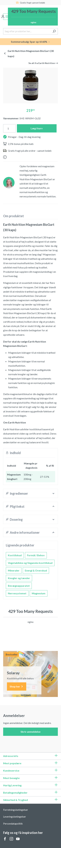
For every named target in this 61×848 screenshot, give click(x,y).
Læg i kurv (37, 128)
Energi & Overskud (36, 570)
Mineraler (13, 570)
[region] (30, 85)
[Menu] (7, 16)
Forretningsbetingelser (15, 809)
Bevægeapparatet (19, 585)
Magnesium (38, 593)
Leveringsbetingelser (14, 816)
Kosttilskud (15, 555)
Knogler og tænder (19, 578)
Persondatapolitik (13, 823)
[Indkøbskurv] (33, 17)
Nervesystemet (17, 593)
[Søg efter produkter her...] (27, 31)
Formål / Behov (36, 555)
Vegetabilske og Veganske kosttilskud (30, 562)
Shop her (17, 686)
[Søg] (54, 31)
